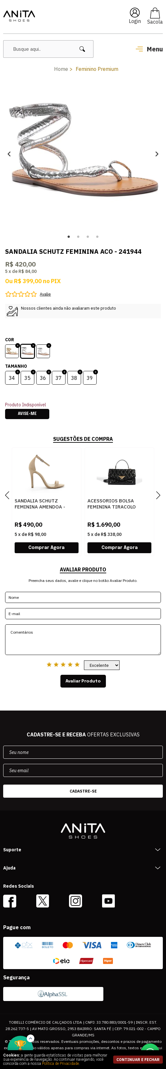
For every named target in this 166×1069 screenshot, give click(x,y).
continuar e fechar (138, 1059)
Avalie (45, 294)
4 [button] (97, 237)
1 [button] (69, 237)
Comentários (83, 639)
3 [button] (88, 237)
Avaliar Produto (83, 681)
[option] (83, 153)
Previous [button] (9, 154)
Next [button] (157, 154)
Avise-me (27, 414)
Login (135, 21)
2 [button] (78, 237)
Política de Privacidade (60, 1063)
